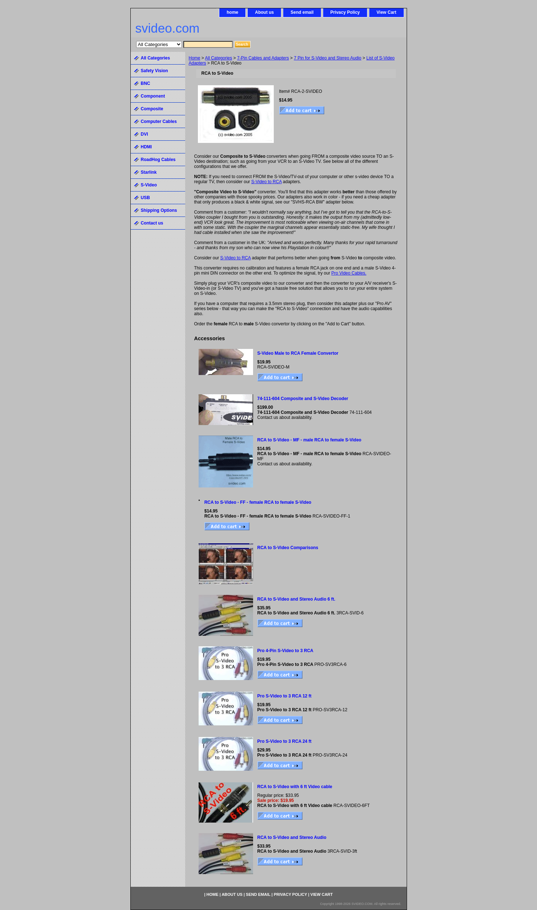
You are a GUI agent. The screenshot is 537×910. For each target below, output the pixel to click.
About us (264, 12)
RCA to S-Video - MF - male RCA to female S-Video (309, 439)
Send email (301, 12)
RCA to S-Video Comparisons (287, 547)
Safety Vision (154, 70)
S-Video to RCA (266, 181)
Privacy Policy (345, 12)
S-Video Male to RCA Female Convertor (297, 353)
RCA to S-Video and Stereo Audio (291, 837)
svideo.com (167, 28)
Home (194, 58)
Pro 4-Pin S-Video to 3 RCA (285, 650)
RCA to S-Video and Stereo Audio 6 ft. (296, 599)
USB (145, 197)
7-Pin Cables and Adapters (263, 58)
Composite (152, 108)
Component (153, 96)
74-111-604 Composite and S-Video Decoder (303, 398)
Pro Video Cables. (348, 273)
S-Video (149, 185)
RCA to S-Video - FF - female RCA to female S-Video (258, 502)
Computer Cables (159, 121)
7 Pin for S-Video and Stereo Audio (327, 58)
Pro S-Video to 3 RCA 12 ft (284, 696)
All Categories (218, 58)
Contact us (152, 223)
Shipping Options (159, 210)
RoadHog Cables (158, 159)
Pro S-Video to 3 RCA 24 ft (284, 741)
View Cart (386, 12)
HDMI (146, 146)
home (232, 12)
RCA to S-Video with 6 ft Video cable (294, 786)
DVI (144, 134)
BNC (145, 83)
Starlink (149, 172)
